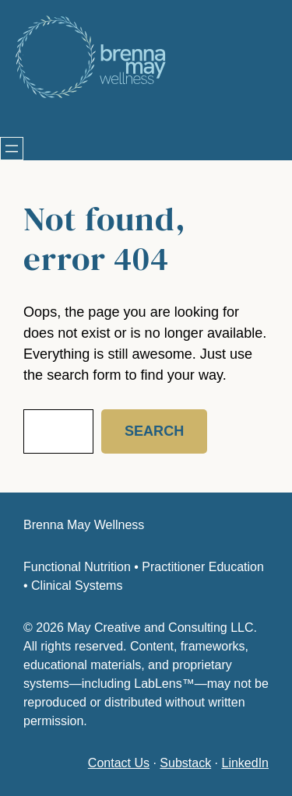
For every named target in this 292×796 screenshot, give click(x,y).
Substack (185, 763)
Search (154, 431)
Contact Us (119, 763)
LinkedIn (245, 763)
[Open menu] (11, 148)
